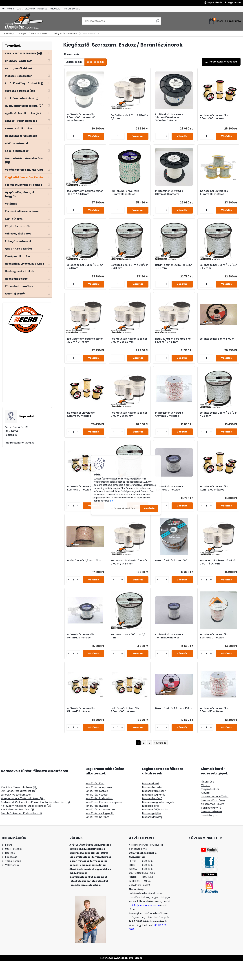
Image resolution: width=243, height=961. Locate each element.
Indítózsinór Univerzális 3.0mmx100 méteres (169, 193)
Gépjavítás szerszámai (65, 33)
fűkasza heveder (152, 787)
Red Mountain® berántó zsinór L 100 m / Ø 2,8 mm (129, 562)
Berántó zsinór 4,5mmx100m (83, 560)
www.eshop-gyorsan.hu (128, 957)
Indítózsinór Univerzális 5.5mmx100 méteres (214, 117)
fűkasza (205, 785)
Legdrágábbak (95, 61)
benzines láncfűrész (213, 800)
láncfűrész (207, 781)
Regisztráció (234, 2)
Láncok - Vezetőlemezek (16, 794)
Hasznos (42, 8)
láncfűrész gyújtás (97, 806)
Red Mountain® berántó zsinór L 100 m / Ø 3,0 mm (218, 562)
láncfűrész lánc (95, 783)
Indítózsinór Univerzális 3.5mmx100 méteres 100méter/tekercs (169, 117)
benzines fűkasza (211, 811)
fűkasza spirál (150, 806)
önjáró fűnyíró (209, 815)
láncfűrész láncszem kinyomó (104, 802)
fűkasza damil (150, 783)
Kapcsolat (56, 8)
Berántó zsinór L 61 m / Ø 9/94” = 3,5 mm (218, 414)
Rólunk (10, 8)
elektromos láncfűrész (214, 796)
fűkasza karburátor (154, 791)
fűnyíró (205, 793)
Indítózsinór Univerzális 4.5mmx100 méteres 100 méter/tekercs (80, 117)
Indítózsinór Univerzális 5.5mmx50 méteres (214, 710)
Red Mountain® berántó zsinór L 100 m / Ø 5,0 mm (129, 340)
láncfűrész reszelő (97, 791)
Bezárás (149, 508)
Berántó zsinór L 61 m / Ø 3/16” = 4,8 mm (84, 266)
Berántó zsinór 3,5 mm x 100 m (173, 708)
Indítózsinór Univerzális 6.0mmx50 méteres (169, 414)
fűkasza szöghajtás (153, 794)
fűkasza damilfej (152, 817)
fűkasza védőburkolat (155, 809)
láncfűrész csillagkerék (100, 813)
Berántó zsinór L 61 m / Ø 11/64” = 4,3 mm (129, 266)
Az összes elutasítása (123, 508)
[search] (157, 22)
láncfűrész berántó (97, 817)
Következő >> (160, 742)
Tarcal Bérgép (72, 8)
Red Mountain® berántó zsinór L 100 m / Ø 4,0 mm (84, 340)
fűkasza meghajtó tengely (158, 802)
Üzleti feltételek (26, 8)
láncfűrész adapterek (99, 787)
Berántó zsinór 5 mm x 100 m (217, 338)
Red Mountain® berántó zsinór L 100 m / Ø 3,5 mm (129, 414)
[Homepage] (3, 9)
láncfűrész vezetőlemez (100, 809)
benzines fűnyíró (211, 807)
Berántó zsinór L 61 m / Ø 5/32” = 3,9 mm (173, 266)
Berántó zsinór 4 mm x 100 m (172, 560)
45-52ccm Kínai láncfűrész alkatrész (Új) (26, 806)
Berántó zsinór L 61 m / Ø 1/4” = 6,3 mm (129, 117)
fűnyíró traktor (210, 789)
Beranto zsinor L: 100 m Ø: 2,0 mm (128, 636)
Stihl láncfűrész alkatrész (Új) (19, 791)
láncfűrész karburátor (99, 798)
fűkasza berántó (152, 798)
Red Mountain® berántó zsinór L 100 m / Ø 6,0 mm (84, 193)
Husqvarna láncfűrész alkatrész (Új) (22, 798)
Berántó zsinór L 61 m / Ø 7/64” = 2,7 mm (218, 266)
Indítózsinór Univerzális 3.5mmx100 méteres (80, 636)
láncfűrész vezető (97, 794)
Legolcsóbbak (74, 61)
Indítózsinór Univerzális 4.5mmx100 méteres (214, 193)
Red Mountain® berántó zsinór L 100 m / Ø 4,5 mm (173, 340)
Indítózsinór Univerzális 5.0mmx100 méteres (80, 488)
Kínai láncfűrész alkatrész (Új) (19, 787)
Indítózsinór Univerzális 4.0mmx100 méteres (169, 488)
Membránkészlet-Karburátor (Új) (21, 813)
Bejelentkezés (215, 2)
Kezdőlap (9, 33)
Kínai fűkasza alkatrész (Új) (17, 809)
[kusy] (73, 136)
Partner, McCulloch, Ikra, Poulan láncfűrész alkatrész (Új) (35, 802)
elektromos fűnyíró (212, 804)
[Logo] (23, 21)
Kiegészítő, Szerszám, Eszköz (34, 33)
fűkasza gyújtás (151, 813)
